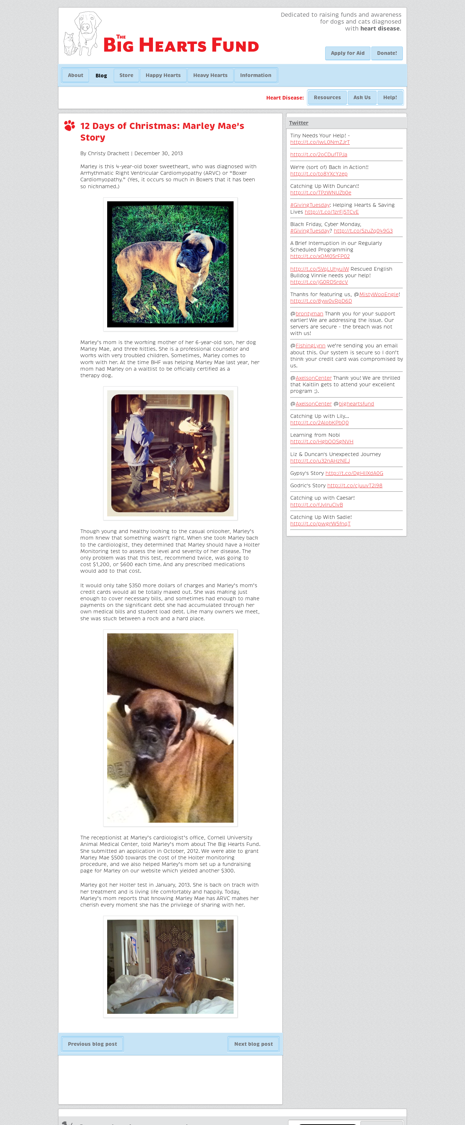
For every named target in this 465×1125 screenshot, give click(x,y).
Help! (390, 97)
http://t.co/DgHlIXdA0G (354, 473)
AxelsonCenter (314, 378)
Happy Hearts (163, 75)
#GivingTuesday (309, 205)
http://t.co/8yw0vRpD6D (321, 301)
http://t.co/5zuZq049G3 (363, 230)
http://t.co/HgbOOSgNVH (321, 441)
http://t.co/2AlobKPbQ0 (319, 422)
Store (126, 75)
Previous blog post (92, 1044)
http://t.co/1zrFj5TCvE (332, 212)
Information (255, 75)
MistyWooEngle (379, 294)
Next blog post (253, 1044)
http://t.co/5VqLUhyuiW (319, 269)
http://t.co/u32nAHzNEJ (320, 460)
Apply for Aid (348, 53)
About (75, 75)
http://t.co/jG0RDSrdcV (319, 282)
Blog (101, 75)
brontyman (309, 313)
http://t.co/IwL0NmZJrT (320, 142)
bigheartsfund (356, 403)
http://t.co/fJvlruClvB (316, 504)
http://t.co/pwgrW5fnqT (320, 523)
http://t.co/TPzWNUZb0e (320, 192)
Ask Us (362, 97)
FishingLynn (311, 345)
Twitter (298, 123)
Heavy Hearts (210, 75)
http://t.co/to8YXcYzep (319, 173)
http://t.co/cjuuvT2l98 (355, 485)
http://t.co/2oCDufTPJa (318, 154)
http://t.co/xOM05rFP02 (320, 256)
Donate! (387, 53)
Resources (327, 97)
